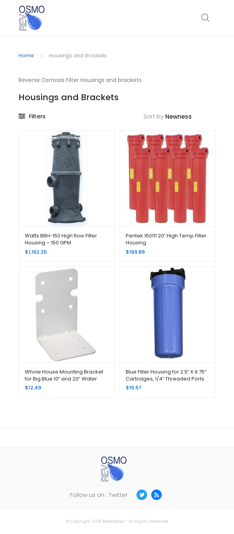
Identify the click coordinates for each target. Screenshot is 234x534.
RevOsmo (113, 521)
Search (206, 18)
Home (26, 55)
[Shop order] (190, 117)
